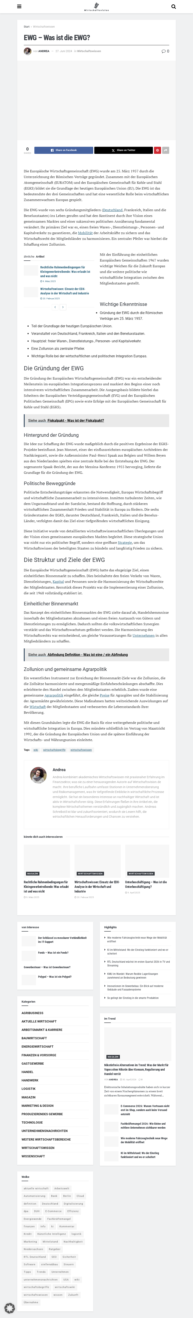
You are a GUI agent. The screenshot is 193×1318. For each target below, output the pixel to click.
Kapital (58, 581)
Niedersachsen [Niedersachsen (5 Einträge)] (33, 1249)
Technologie (32, 1122)
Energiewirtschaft (38, 1046)
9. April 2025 (132, 892)
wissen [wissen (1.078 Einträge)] (58, 1295)
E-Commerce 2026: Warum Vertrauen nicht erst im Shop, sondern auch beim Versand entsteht (145, 1110)
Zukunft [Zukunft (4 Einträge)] (73, 1295)
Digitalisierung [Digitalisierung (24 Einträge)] (73, 1203)
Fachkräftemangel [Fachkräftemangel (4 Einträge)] (59, 1219)
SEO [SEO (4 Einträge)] (54, 1257)
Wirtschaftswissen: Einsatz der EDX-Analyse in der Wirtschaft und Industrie (97, 886)
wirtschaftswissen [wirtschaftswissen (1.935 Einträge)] (36, 1295)
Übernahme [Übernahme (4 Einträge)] (31, 1302)
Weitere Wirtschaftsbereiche (46, 1139)
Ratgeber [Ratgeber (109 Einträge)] (55, 1249)
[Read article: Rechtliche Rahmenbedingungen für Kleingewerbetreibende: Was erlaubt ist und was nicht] (31, 270)
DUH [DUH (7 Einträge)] (37, 1211)
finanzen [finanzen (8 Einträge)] (29, 1226)
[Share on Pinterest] (157, 150)
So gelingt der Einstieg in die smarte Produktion (133, 998)
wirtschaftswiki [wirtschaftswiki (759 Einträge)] (65, 1287)
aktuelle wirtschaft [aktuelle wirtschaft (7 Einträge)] (36, 1188)
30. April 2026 (128, 1079)
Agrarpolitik (54, 695)
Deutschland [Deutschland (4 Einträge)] (50, 1203)
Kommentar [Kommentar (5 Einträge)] (66, 1226)
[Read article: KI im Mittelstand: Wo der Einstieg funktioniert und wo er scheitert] (111, 1156)
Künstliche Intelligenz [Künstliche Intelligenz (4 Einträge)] (51, 1234)
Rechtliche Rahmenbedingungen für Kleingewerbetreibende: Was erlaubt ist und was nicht (65, 271)
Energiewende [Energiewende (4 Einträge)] (33, 1219)
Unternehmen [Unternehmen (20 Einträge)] (60, 1272)
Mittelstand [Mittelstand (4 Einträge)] (50, 1241)
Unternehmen (144, 635)
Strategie (125, 542)
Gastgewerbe (33, 1063)
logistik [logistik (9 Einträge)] (77, 1234)
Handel (27, 1072)
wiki (35, 749)
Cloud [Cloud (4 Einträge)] (80, 1196)
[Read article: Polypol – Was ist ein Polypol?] (29, 980)
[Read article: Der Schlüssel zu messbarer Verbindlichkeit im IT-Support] (29, 941)
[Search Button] (173, 6)
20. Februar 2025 (50, 298)
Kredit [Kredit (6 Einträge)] (28, 1234)
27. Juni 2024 (64, 51)
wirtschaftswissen (81, 749)
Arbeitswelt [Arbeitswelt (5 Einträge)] (61, 1188)
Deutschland (112, 209)
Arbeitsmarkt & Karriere (42, 1030)
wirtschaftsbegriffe (54, 749)
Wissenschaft (33, 1156)
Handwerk (30, 1080)
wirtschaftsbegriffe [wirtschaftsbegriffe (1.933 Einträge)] (36, 1287)
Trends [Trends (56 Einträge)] (41, 1272)
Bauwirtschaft (34, 1038)
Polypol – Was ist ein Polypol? (55, 976)
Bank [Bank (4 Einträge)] (54, 1196)
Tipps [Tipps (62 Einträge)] (27, 1272)
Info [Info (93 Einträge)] (43, 1226)
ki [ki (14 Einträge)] (52, 1226)
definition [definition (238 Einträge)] (30, 1203)
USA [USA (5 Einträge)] (66, 1279)
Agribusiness (32, 1013)
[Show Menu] (19, 6)
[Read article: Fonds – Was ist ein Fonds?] (29, 956)
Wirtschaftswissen (44, 26)
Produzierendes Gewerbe (42, 1114)
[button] (9, 1308)
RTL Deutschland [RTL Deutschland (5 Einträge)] (35, 1257)
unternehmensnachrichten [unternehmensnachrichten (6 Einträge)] (41, 1279)
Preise (104, 695)
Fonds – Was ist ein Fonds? (53, 952)
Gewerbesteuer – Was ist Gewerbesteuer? (47, 967)
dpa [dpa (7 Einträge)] (26, 1211)
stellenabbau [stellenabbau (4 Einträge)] (49, 1264)
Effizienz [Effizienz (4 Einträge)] (73, 1211)
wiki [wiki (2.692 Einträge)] (77, 1279)
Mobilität (85, 232)
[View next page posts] (63, 307)
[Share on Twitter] (123, 150)
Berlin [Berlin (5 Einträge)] (67, 1196)
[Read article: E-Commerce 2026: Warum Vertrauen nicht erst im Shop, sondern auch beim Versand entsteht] (111, 1109)
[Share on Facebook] (63, 150)
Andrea (43, 51)
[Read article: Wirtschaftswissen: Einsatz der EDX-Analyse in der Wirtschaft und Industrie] (31, 292)
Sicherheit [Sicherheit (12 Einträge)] (69, 1257)
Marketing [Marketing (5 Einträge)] (30, 1241)
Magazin (32, 873)
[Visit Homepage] (96, 6)
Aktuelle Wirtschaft (39, 1021)
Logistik (28, 1088)
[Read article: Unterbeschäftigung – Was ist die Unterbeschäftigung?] (148, 861)
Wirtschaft (38, 706)
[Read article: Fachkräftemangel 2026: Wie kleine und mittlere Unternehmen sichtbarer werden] (111, 1127)
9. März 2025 (48, 281)
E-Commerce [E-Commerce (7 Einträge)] (53, 1211)
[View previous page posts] (55, 307)
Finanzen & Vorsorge (39, 1055)
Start (27, 26)
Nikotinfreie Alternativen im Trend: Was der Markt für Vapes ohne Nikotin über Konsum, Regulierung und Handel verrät (136, 1069)
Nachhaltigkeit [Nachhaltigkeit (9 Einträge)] (73, 1241)
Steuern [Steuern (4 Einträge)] (69, 1264)
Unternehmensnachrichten (45, 1131)
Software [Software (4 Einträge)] (29, 1264)
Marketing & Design (38, 1105)
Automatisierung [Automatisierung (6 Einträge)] (34, 1196)
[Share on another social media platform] (165, 150)
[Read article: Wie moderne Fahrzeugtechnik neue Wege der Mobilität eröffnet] (111, 1141)
